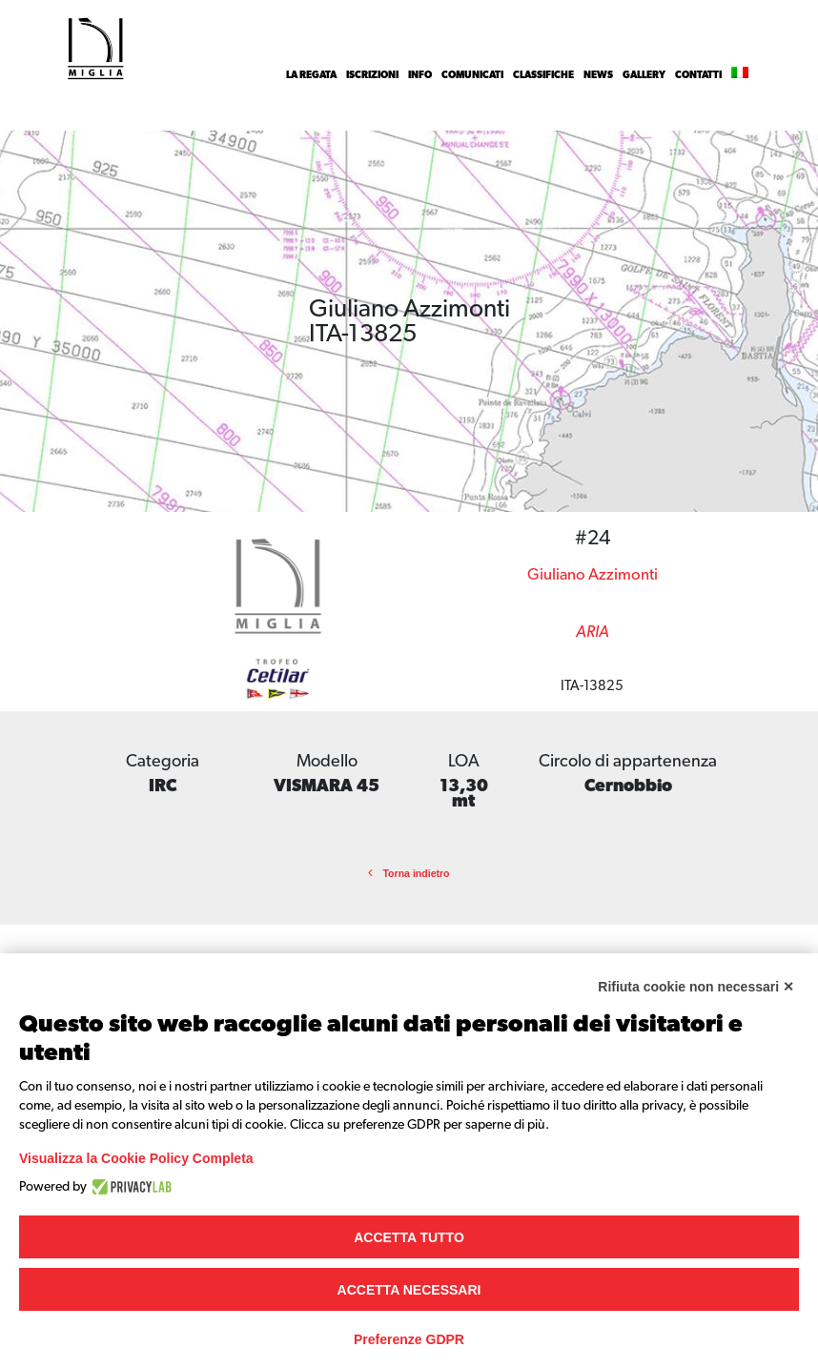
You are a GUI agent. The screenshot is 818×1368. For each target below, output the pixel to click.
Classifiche (543, 75)
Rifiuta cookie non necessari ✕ (696, 986)
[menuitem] (739, 75)
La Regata (311, 75)
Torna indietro (408, 873)
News (598, 75)
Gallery (644, 75)
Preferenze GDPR (409, 1339)
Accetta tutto (409, 1237)
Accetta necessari (409, 1289)
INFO (420, 75)
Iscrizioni (372, 75)
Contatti (698, 75)
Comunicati (472, 75)
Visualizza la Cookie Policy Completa (136, 1158)
